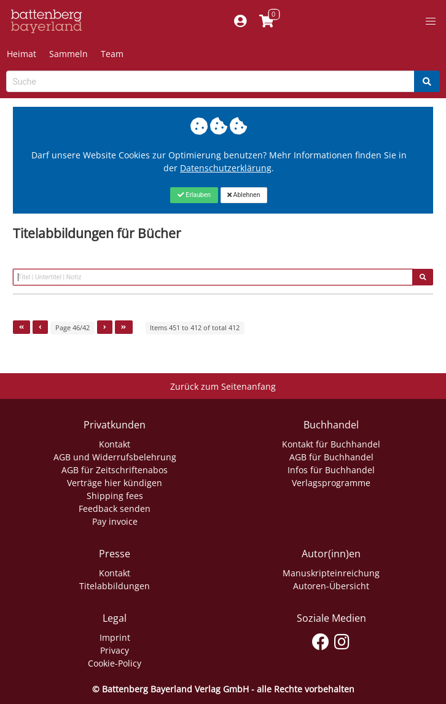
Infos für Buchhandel (331, 470)
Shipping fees (115, 495)
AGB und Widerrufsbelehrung (114, 457)
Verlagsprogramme (331, 483)
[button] (430, 21)
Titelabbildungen (114, 586)
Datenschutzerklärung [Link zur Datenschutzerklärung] (226, 168)
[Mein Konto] (239, 21)
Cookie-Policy (114, 663)
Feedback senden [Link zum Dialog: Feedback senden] (115, 508)
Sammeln (68, 54)
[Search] (427, 81)
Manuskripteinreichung (331, 573)
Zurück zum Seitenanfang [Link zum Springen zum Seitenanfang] (223, 386)
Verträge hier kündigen (114, 483)
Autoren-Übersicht (331, 586)
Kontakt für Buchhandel (331, 444)
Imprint (115, 637)
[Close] (193, 195)
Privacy (114, 650)
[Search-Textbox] (210, 81)
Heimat (21, 54)
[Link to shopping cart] (266, 21)
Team (112, 54)
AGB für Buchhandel (331, 457)
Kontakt (114, 444)
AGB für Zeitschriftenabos (114, 470)
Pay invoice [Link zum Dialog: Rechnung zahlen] (115, 521)
